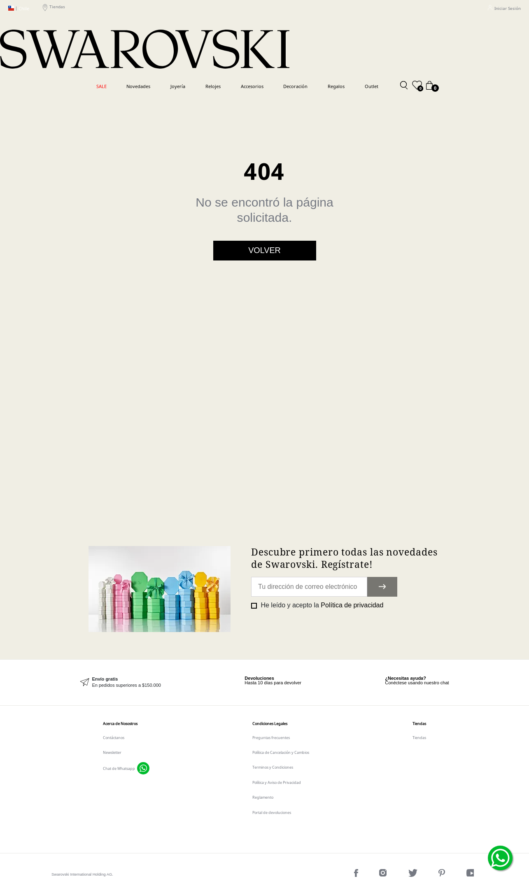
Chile (18, 8)
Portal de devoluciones (271, 812)
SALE (101, 86)
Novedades (138, 86)
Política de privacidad (352, 605)
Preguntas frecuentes (271, 737)
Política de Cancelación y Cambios (280, 752)
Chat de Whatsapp (119, 768)
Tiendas (54, 8)
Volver (264, 250)
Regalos (336, 86)
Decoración (295, 86)
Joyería (177, 86)
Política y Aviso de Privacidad (276, 782)
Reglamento (262, 797)
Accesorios (252, 86)
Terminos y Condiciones (272, 767)
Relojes (213, 86)
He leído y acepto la (321, 605)
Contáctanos (113, 737)
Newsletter (112, 752)
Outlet (371, 86)
